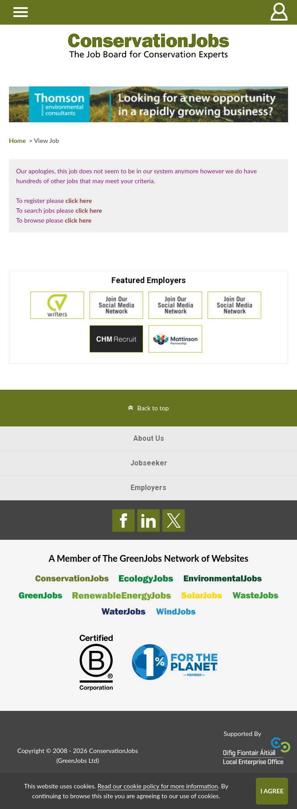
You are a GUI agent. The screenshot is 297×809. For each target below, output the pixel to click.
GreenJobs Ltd (77, 760)
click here (78, 200)
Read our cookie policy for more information (158, 786)
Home (17, 140)
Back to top (153, 408)
